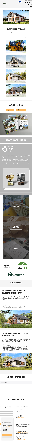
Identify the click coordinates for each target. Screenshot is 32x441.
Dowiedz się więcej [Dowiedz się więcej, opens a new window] (7, 426)
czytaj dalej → (4, 166)
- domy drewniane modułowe (23, 419)
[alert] (7, 429)
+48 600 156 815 (20, 407)
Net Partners (30, 439)
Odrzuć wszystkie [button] (7, 437)
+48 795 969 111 (20, 409)
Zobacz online (21, 110)
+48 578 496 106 (20, 408)
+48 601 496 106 (20, 410)
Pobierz (10, 110)
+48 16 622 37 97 (19, 403)
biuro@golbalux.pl (19, 429)
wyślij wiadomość (4, 411)
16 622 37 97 (27, 2)
